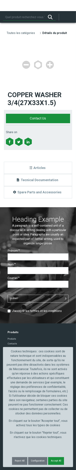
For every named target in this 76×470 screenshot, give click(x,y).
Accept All (56, 460)
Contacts (12, 343)
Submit (14, 298)
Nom (12, 264)
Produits (12, 339)
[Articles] (38, 168)
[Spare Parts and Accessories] (38, 192)
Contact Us (38, 118)
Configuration (38, 460)
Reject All (20, 460)
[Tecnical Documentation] (38, 180)
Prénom (14, 250)
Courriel (13, 278)
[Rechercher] (24, 17)
